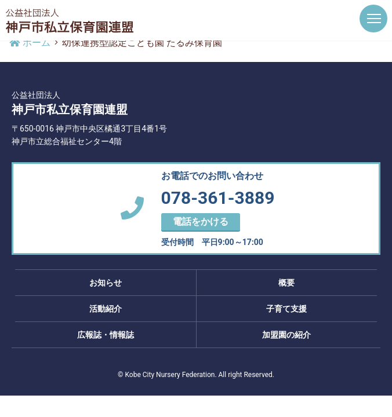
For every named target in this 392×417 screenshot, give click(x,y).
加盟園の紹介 (286, 334)
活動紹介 (105, 308)
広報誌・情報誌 (105, 334)
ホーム (29, 42)
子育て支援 (286, 308)
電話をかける (200, 221)
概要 (286, 282)
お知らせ (105, 282)
